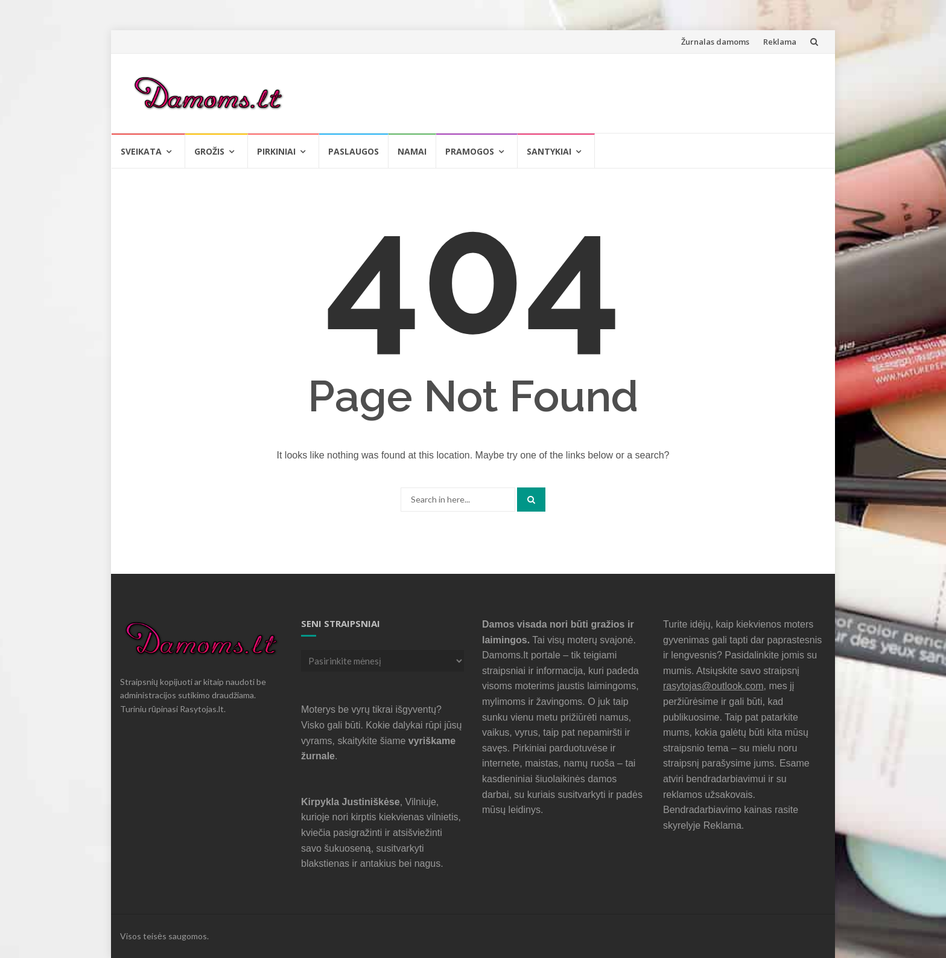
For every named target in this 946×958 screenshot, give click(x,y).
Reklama (779, 41)
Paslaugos (353, 151)
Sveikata (141, 151)
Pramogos (469, 151)
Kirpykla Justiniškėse (350, 802)
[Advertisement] (597, 91)
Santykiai (549, 151)
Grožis (209, 151)
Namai (412, 151)
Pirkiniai (276, 151)
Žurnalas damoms (715, 41)
